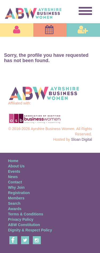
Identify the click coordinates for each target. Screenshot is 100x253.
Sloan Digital (81, 139)
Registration (19, 193)
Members (16, 198)
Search (14, 203)
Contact (15, 182)
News (13, 177)
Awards (14, 209)
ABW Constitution (24, 225)
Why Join (16, 187)
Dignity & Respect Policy (30, 230)
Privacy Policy (20, 219)
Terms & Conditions (25, 214)
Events (14, 171)
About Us (16, 166)
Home (13, 161)
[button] (16, 30)
